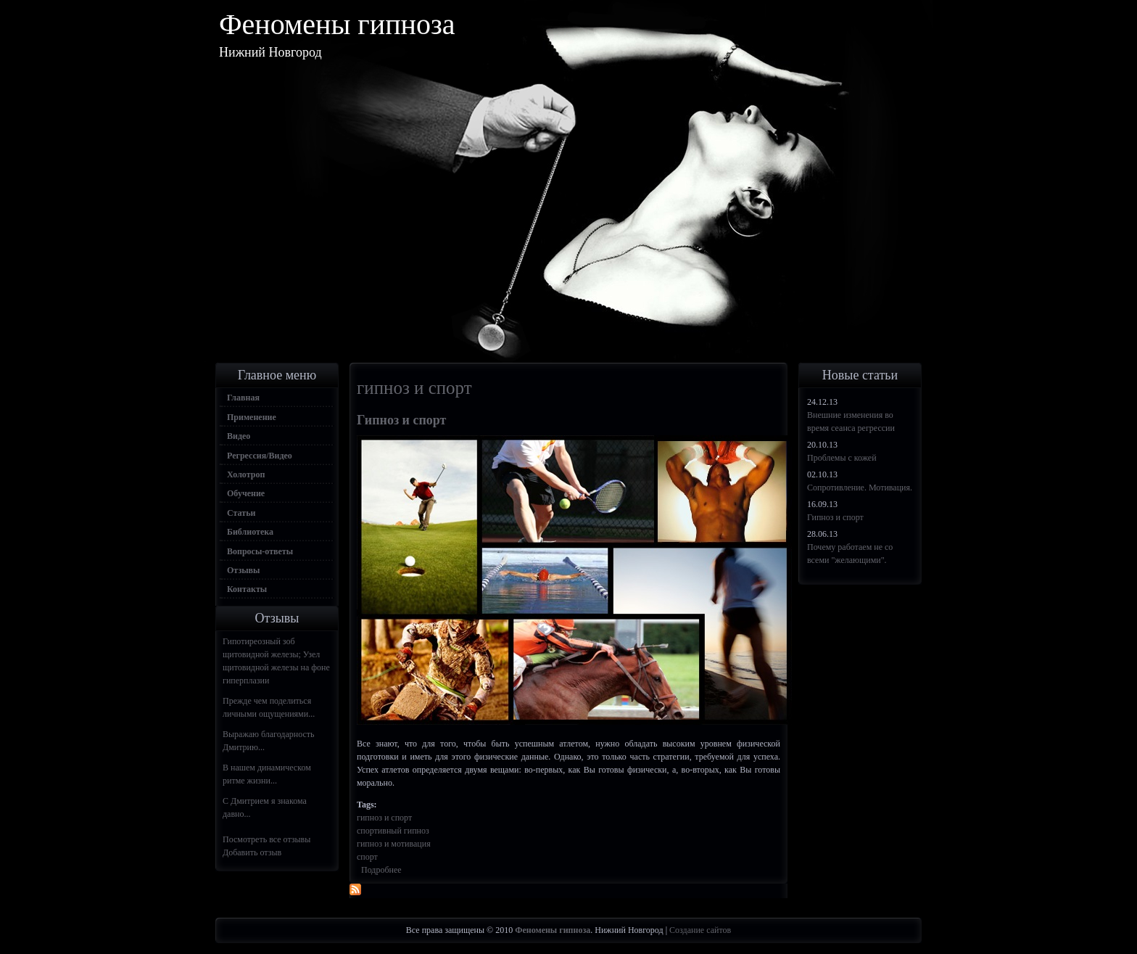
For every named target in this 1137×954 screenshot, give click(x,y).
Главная (243, 397)
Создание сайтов (700, 930)
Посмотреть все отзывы (266, 839)
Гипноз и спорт (401, 420)
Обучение (246, 493)
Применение (251, 417)
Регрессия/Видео (259, 456)
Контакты (247, 589)
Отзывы (243, 570)
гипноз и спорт (384, 818)
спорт (367, 857)
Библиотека (250, 532)
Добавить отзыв (252, 852)
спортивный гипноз (393, 831)
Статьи (241, 513)
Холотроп (246, 474)
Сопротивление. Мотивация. (859, 487)
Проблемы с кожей (842, 458)
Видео (238, 436)
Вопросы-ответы (260, 551)
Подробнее (381, 870)
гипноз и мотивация (394, 844)
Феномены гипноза (337, 24)
